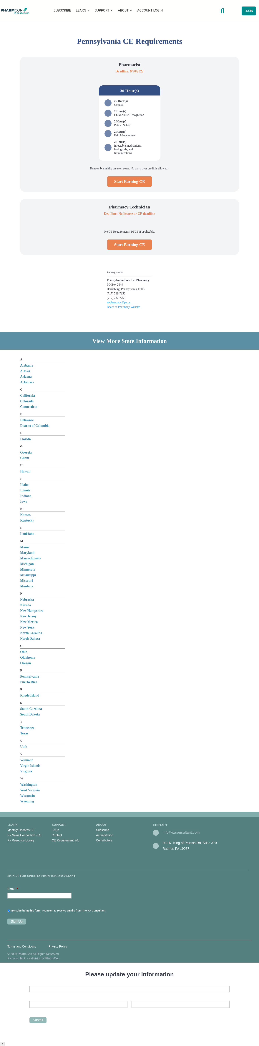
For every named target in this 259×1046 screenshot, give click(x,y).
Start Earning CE (129, 181)
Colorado (27, 401)
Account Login (150, 10)
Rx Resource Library (20, 840)
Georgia (26, 452)
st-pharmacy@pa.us (118, 302)
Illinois (25, 490)
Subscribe (62, 10)
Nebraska (27, 599)
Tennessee (27, 728)
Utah (23, 747)
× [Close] (2, 1043)
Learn (81, 10)
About (123, 10)
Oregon (25, 663)
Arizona (26, 376)
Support (102, 10)
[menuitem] (25, 830)
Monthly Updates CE (21, 830)
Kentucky (27, 520)
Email (12, 888)
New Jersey (28, 616)
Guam (24, 458)
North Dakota (30, 638)
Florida (25, 439)
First (32, 1010)
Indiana (25, 496)
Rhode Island (29, 695)
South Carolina (31, 709)
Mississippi (28, 575)
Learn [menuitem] (29, 833)
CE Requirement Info (65, 840)
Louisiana (27, 534)
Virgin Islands (30, 766)
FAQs (55, 830)
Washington (28, 784)
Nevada (25, 605)
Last (134, 1010)
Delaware (27, 420)
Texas (24, 733)
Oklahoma (27, 657)
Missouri (26, 580)
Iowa (23, 501)
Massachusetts (30, 558)
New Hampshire (31, 611)
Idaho (24, 485)
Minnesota (27, 569)
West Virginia (30, 790)
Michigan (27, 564)
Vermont (26, 760)
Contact (57, 835)
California (27, 395)
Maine (24, 547)
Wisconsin (27, 796)
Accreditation (104, 835)
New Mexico (29, 622)
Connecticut (28, 407)
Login (249, 11)
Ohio (23, 652)
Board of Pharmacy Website (123, 306)
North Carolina (31, 633)
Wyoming (27, 801)
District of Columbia (34, 426)
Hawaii (25, 471)
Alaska (25, 371)
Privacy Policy (58, 946)
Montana (26, 586)
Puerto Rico (28, 682)
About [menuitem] (118, 833)
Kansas (25, 515)
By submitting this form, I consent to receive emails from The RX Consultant (58, 910)
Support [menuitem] (74, 833)
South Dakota (30, 714)
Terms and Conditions (21, 946)
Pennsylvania (29, 676)
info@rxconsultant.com (181, 832)
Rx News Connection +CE (24, 835)
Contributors (104, 840)
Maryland (27, 553)
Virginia (26, 771)
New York (27, 627)
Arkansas (27, 382)
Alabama (26, 365)
